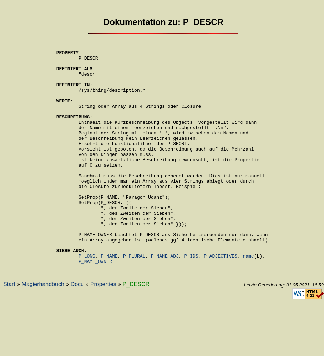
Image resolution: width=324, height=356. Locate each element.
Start (9, 329)
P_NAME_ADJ (165, 298)
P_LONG (87, 298)
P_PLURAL (134, 298)
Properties (103, 329)
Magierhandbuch (43, 329)
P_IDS (191, 298)
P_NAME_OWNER (95, 305)
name (248, 298)
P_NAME (109, 298)
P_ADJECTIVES (220, 298)
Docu (77, 329)
